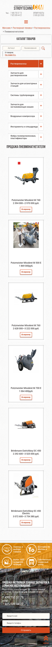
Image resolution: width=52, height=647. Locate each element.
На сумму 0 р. (10, 55)
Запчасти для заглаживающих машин (22, 105)
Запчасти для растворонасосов (19, 74)
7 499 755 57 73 (16, 13)
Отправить (26, 630)
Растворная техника (22, 28)
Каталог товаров (26, 39)
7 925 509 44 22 (16, 15)
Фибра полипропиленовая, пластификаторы (23, 137)
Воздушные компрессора (23, 116)
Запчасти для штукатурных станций (24, 84)
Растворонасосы (42, 28)
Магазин (6, 28)
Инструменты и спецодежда (24, 126)
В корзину (26, 209)
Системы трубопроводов (22, 95)
